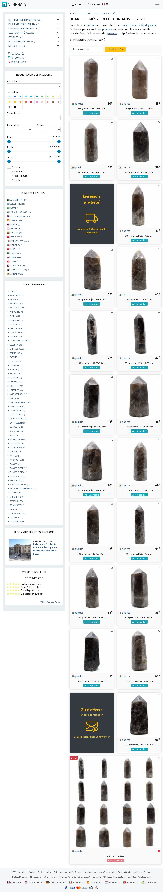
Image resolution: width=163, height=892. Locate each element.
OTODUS (15, 451)
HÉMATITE (16, 390)
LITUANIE (16, 232)
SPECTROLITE (17, 501)
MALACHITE (17, 431)
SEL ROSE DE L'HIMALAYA (23, 488)
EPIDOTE (15, 369)
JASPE (14, 398)
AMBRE (15, 299)
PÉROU (15, 249)
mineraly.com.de (56, 882)
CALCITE (16, 336)
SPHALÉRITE (17, 505)
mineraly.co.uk (34, 882)
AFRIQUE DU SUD (19, 269)
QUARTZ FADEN (18, 468)
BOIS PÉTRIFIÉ (18, 332)
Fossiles (15, 37)
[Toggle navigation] (157, 4)
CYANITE (15, 357)
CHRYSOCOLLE (18, 349)
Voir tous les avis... (50, 602)
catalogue (77, 13)
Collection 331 (115, 49)
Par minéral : (13, 125)
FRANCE (15, 224)
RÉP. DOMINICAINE (20, 216)
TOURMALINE (18, 513)
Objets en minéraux (21, 32)
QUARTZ (15, 464)
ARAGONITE (16, 320)
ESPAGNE (16, 220)
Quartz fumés (109, 13)
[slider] (9, 141)
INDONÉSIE (16, 228)
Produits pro (17, 62)
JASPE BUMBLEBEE (20, 402)
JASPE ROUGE (17, 406)
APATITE (15, 316)
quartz (77, 103)
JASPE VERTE (17, 410)
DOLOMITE (16, 365)
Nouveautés (16, 53)
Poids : (10, 147)
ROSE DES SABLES (20, 484)
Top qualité (16, 57)
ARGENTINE (17, 204)
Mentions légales (27, 872)
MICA (14, 435)
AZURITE (15, 324)
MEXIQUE (16, 245)
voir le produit (92, 113)
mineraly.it (76, 882)
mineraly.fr (14, 882)
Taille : (10, 157)
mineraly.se (148, 882)
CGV (14, 872)
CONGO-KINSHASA (20, 212)
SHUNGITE (16, 497)
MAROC (16, 236)
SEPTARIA (15, 492)
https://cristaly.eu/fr (141, 877)
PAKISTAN (16, 253)
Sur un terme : (14, 113)
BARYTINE (16, 328)
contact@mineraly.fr (91, 877)
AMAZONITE (17, 295)
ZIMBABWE (16, 273)
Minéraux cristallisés (23, 28)
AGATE (14, 291)
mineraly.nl (112, 882)
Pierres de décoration (23, 24)
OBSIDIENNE (17, 443)
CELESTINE (16, 345)
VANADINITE (17, 521)
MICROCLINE (17, 439)
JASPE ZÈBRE (17, 414)
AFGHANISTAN (18, 200)
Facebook (36, 877)
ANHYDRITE (16, 312)
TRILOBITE (16, 517)
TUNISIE (15, 261)
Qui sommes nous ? (63, 872)
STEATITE (16, 509)
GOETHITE (16, 386)
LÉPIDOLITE (16, 427)
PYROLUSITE (17, 460)
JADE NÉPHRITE (18, 394)
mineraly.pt (130, 882)
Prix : (9, 137)
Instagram (50, 877)
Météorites (16, 45)
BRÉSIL (15, 208)
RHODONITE (17, 480)
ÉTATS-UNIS (17, 265)
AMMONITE (16, 303)
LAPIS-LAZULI (17, 423)
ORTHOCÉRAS (17, 447)
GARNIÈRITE (17, 381)
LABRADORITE (18, 418)
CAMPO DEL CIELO (20, 340)
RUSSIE (15, 257)
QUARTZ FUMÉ (18, 472)
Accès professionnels (105, 872)
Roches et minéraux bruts (25, 19)
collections (92, 13)
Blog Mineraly (19, 877)
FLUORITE (16, 377)
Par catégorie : (14, 81)
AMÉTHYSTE (17, 307)
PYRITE (14, 455)
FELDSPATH (16, 373)
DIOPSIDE (15, 361)
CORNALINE (16, 353)
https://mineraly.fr (116, 877)
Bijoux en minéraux (21, 41)
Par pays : (41, 125)
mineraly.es (94, 882)
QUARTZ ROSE (18, 476)
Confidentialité (44, 872)
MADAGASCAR (19, 241)
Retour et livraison (83, 872)
